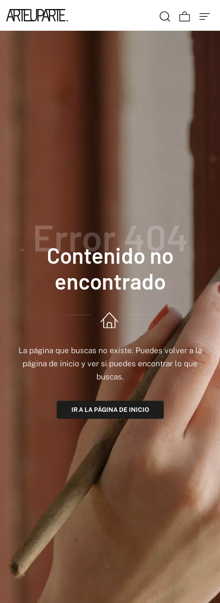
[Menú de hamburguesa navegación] (204, 15)
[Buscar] (165, 15)
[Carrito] (184, 15)
